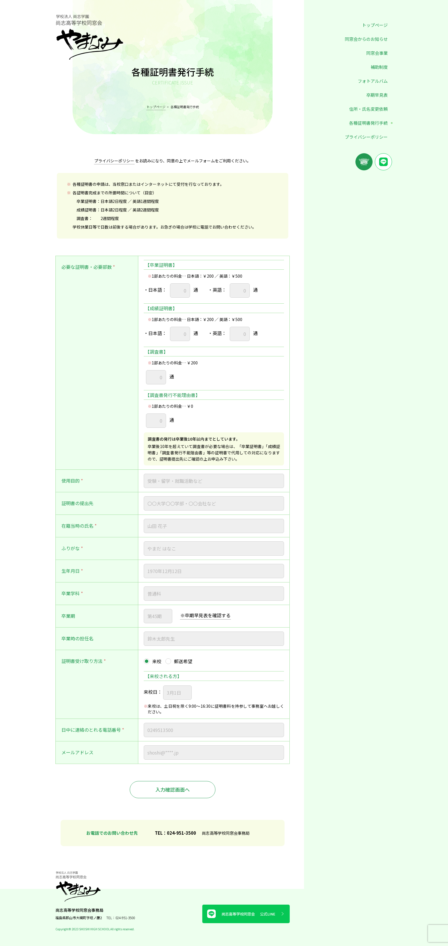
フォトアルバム (373, 81)
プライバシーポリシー (366, 137)
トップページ (375, 25)
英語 (217, 290)
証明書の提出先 (77, 503)
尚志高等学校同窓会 (246, 913)
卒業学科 (70, 593)
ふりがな (70, 548)
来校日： (153, 691)
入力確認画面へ (172, 789)
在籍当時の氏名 (77, 525)
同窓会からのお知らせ (366, 39)
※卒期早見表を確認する (205, 615)
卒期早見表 (377, 95)
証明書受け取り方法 (82, 660)
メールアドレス (77, 752)
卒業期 (68, 615)
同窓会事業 (377, 53)
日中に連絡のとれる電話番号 (91, 729)
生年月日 (70, 570)
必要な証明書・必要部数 (86, 266)
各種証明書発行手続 (368, 123)
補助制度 (379, 67)
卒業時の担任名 (77, 638)
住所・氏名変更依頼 (368, 109)
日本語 (155, 290)
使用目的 (70, 480)
